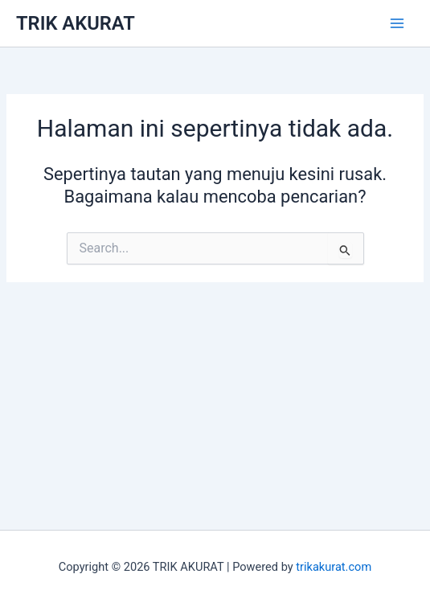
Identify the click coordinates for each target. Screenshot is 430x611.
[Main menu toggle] (397, 23)
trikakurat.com (333, 567)
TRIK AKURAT (75, 23)
